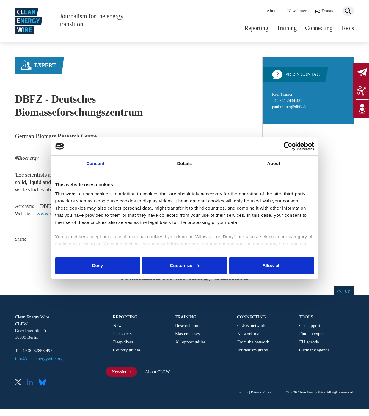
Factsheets (122, 333)
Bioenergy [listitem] (27, 158)
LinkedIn (32, 383)
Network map (249, 333)
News (118, 325)
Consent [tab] (95, 163)
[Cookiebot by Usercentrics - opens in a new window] (288, 146)
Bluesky (44, 383)
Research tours (188, 325)
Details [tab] (184, 163)
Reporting (256, 28)
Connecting (318, 28)
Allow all (272, 265)
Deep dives (123, 342)
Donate (327, 10)
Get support (309, 325)
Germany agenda (314, 350)
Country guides (126, 350)
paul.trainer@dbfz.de (289, 107)
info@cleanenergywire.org (39, 358)
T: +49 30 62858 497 (34, 350)
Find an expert (312, 333)
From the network (253, 342)
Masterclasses (187, 333)
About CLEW (157, 371)
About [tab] (273, 163)
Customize (185, 265)
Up (347, 291)
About (272, 10)
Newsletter (297, 10)
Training (287, 28)
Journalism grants (253, 350)
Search (348, 11)
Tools (347, 28)
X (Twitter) (20, 383)
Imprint (243, 392)
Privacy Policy (261, 392)
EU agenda (309, 342)
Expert (45, 65)
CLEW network (251, 325)
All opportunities (190, 342)
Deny (97, 265)
